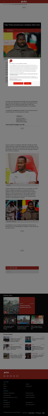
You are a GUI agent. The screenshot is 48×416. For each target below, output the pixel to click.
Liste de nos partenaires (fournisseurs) (15, 79)
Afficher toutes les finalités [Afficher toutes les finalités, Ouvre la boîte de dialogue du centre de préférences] (18, 83)
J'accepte (27, 83)
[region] (24, 72)
